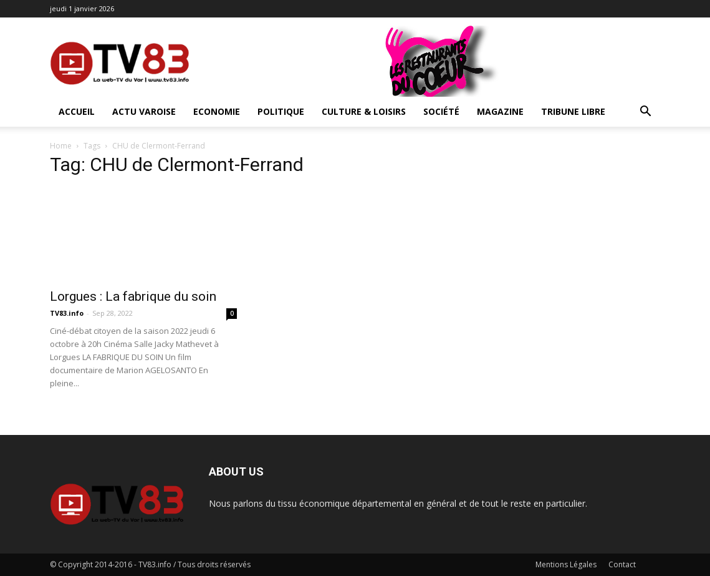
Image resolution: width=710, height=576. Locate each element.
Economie (216, 111)
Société (441, 111)
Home (61, 145)
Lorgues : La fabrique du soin (133, 296)
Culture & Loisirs (364, 111)
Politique (280, 111)
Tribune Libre (573, 111)
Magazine (500, 111)
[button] (646, 113)
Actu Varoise (144, 111)
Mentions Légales (566, 564)
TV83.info (67, 313)
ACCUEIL (77, 111)
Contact (622, 564)
